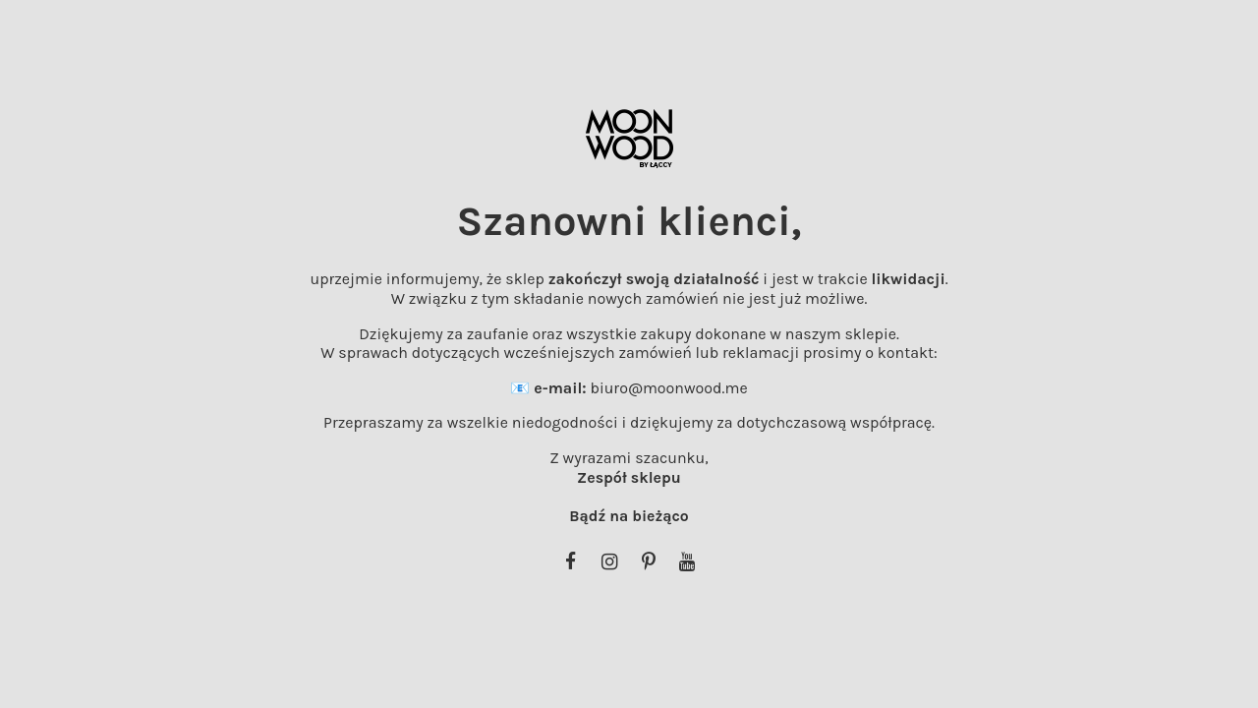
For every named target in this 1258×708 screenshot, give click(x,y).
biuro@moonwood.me (668, 388)
